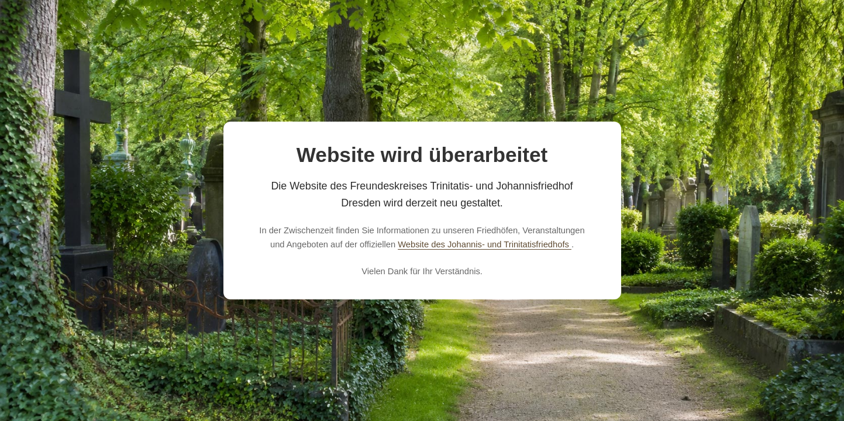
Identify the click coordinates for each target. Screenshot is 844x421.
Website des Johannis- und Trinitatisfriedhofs (484, 244)
